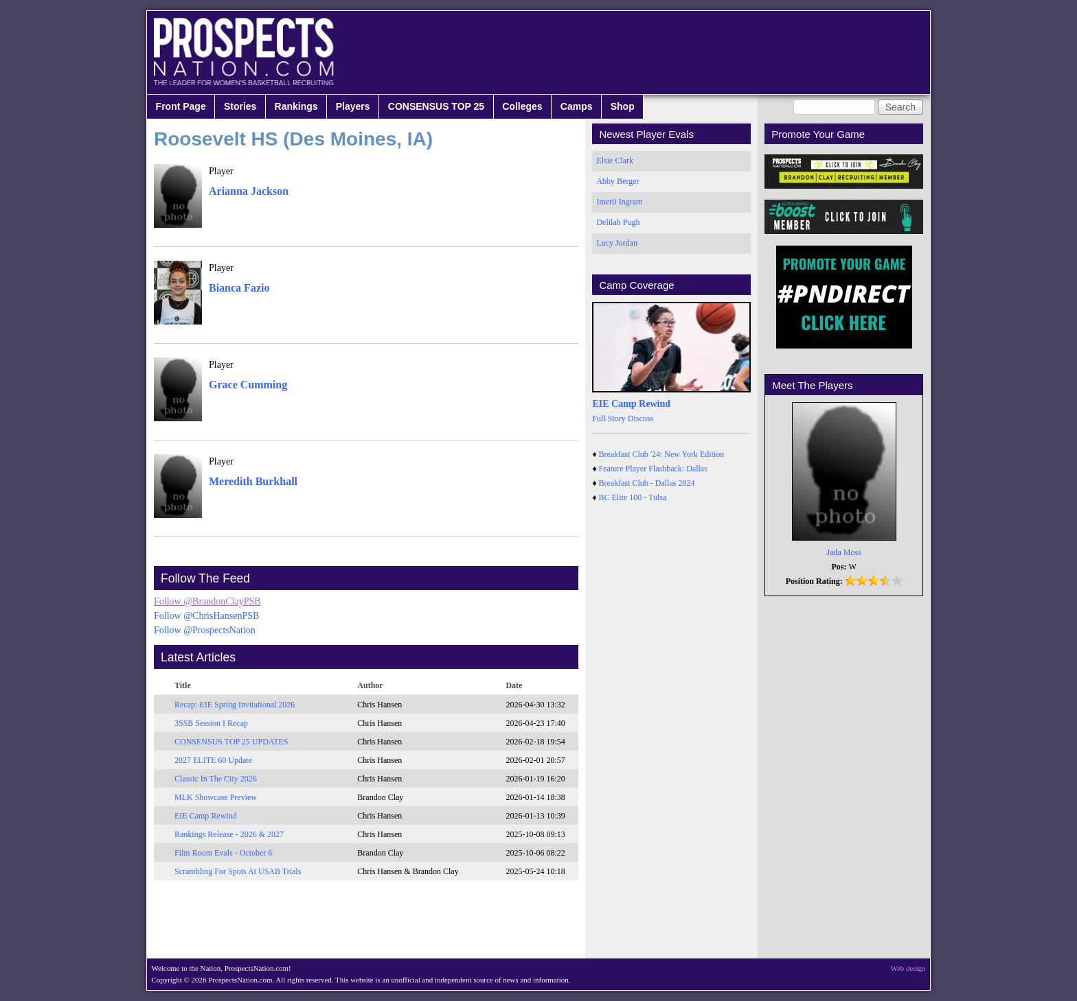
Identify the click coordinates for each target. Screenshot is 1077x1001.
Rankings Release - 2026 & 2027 (229, 834)
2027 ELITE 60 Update (213, 760)
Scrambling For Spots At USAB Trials (237, 871)
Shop (623, 106)
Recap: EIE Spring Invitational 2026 (234, 704)
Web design (908, 968)
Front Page (181, 106)
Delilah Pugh (617, 222)
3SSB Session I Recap (211, 723)
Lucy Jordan (616, 243)
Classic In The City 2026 (215, 779)
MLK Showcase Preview (215, 797)
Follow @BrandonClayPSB (207, 601)
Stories (240, 106)
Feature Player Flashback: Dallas (653, 468)
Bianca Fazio (239, 288)
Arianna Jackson (248, 191)
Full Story (608, 418)
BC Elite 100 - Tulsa (633, 497)
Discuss (640, 418)
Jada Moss (844, 552)
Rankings (296, 106)
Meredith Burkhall (253, 481)
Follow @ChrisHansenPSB (206, 616)
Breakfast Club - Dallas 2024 (647, 483)
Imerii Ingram (619, 202)
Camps (576, 106)
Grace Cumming (248, 384)
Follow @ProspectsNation (205, 630)
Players (353, 106)
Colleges (522, 106)
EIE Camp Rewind (205, 816)
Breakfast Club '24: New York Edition (662, 454)
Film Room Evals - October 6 (223, 853)
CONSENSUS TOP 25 (436, 106)
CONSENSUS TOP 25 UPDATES (231, 741)
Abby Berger (617, 181)
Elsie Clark (614, 160)
